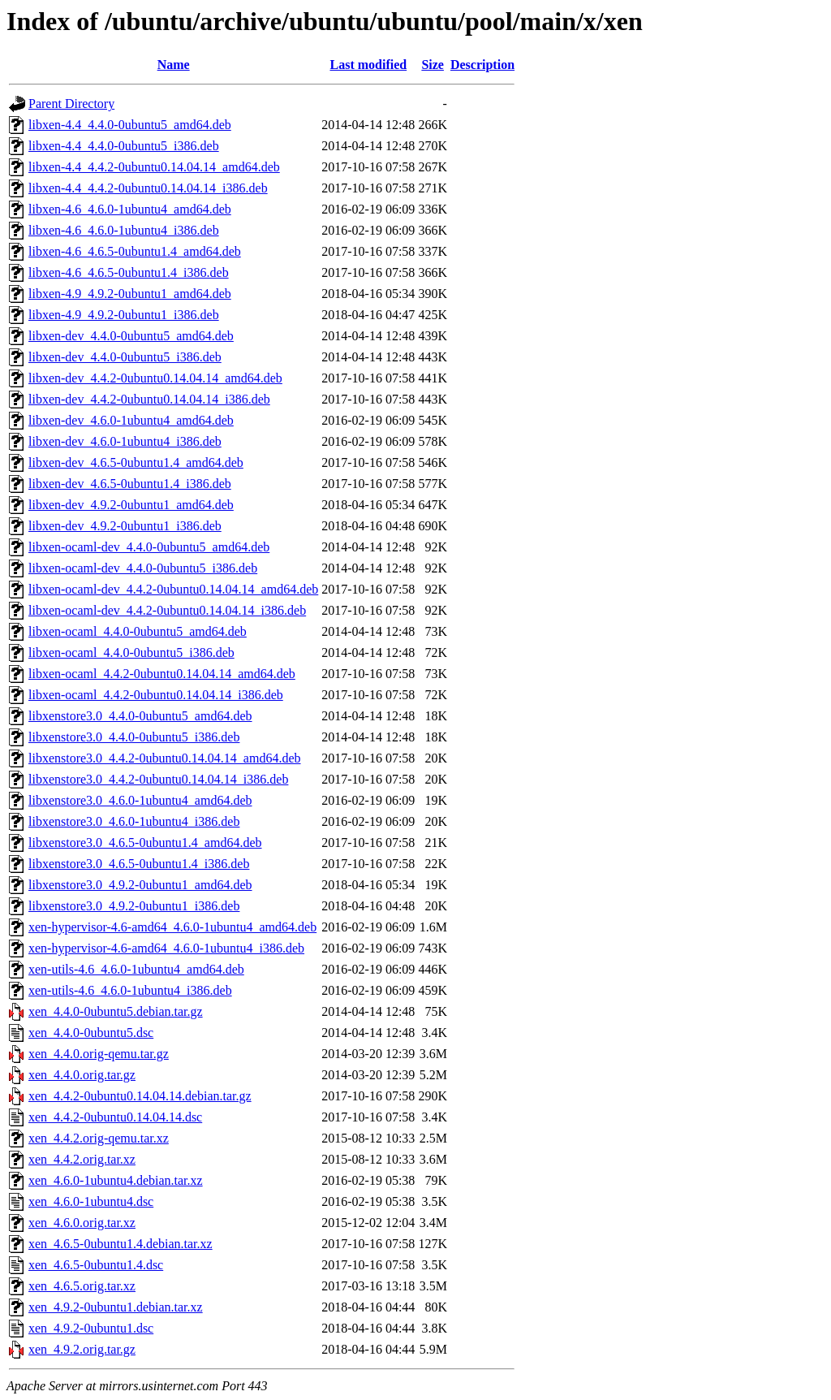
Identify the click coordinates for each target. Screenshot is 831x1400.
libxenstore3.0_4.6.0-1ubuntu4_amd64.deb (140, 800)
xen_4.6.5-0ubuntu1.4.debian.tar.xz (120, 1244)
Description (482, 64)
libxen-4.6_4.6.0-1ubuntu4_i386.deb (123, 230)
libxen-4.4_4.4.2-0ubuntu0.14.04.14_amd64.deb (154, 167)
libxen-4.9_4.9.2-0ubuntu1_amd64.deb (129, 293)
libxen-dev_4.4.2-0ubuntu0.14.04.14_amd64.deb (155, 378)
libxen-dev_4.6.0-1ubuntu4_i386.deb (125, 441)
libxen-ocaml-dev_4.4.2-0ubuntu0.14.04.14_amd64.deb (173, 589)
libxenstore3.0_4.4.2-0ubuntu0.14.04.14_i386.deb (158, 779)
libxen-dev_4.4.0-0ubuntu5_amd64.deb (131, 336)
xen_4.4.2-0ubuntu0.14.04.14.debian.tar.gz (140, 1096)
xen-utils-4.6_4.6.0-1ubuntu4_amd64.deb (136, 969)
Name (173, 64)
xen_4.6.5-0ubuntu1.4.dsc (95, 1265)
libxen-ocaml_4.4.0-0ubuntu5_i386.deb (131, 652)
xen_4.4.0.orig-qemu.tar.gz (98, 1054)
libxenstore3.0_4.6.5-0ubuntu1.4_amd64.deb (145, 842)
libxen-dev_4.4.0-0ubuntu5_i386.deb (125, 357)
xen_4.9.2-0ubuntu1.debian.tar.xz (115, 1307)
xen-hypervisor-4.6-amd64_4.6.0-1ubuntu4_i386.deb (166, 948)
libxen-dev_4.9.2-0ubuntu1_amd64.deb (131, 505)
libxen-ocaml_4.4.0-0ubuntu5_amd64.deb (137, 631)
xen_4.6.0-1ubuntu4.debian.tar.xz (115, 1180)
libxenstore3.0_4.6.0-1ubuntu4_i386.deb (133, 821)
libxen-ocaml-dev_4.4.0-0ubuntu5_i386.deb (142, 568)
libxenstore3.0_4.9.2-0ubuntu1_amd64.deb (140, 885)
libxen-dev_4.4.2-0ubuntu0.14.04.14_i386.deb (149, 399)
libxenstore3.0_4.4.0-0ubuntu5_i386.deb (133, 737)
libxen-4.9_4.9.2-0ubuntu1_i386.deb (123, 315)
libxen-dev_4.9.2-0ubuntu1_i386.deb (125, 526)
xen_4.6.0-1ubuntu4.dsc (90, 1201)
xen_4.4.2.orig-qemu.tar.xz (98, 1138)
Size (432, 64)
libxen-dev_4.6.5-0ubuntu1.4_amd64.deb (135, 462)
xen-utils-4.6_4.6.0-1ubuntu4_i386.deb (130, 990)
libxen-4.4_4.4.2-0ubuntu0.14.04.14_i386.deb (148, 188)
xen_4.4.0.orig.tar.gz (82, 1075)
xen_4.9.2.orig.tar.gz (82, 1349)
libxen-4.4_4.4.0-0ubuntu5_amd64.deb (129, 125)
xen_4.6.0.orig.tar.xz (82, 1222)
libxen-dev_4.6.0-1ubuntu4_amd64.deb (131, 420)
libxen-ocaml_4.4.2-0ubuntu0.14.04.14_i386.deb (155, 695)
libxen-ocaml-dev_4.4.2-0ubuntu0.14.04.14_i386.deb (167, 610)
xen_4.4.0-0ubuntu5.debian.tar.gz (115, 1011)
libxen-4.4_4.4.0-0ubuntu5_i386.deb (123, 146)
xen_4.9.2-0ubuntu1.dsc (90, 1328)
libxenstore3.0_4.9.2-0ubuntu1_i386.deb (133, 906)
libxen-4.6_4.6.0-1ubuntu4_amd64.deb (129, 209)
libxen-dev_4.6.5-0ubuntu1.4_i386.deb (129, 483)
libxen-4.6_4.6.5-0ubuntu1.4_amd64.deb (134, 251)
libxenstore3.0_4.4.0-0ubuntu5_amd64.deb (140, 716)
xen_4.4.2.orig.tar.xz (82, 1159)
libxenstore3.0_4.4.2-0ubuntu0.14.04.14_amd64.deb (164, 758)
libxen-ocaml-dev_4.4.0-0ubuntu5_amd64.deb (148, 547)
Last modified (368, 64)
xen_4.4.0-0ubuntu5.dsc (90, 1032)
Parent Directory (71, 103)
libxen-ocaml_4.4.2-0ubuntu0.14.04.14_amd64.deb (161, 674)
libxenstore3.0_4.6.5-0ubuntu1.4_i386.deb (138, 864)
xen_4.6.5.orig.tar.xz (82, 1286)
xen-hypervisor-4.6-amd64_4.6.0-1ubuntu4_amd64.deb (172, 927)
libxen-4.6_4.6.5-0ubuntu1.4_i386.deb (128, 272)
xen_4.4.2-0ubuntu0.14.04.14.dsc (115, 1117)
